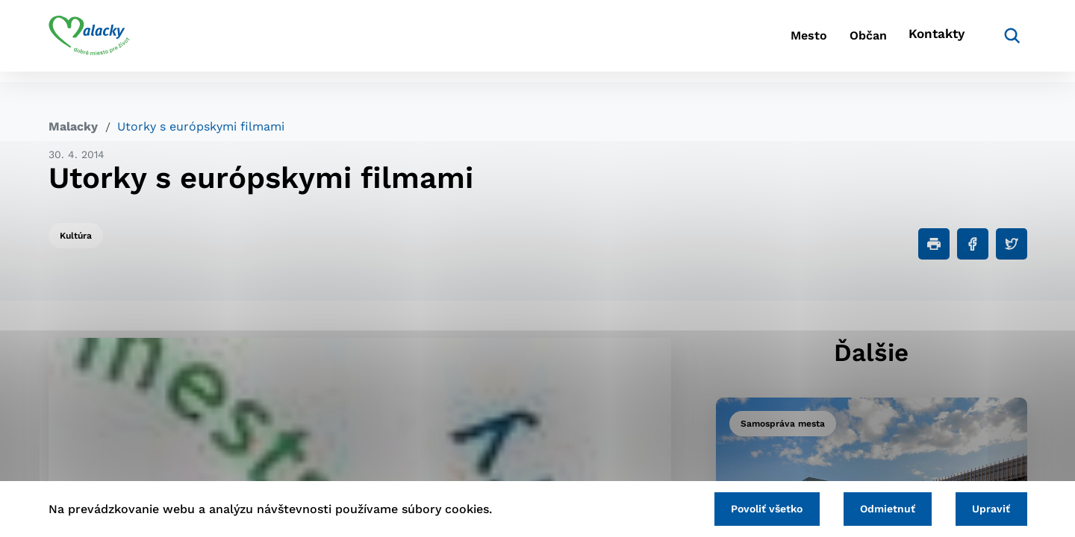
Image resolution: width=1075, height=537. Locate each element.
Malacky (73, 126)
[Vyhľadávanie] (1004, 41)
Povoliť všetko (746, 507)
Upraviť (987, 507)
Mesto (776, 41)
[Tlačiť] (934, 244)
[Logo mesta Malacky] (89, 41)
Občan (850, 41)
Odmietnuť (875, 507)
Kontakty (933, 41)
